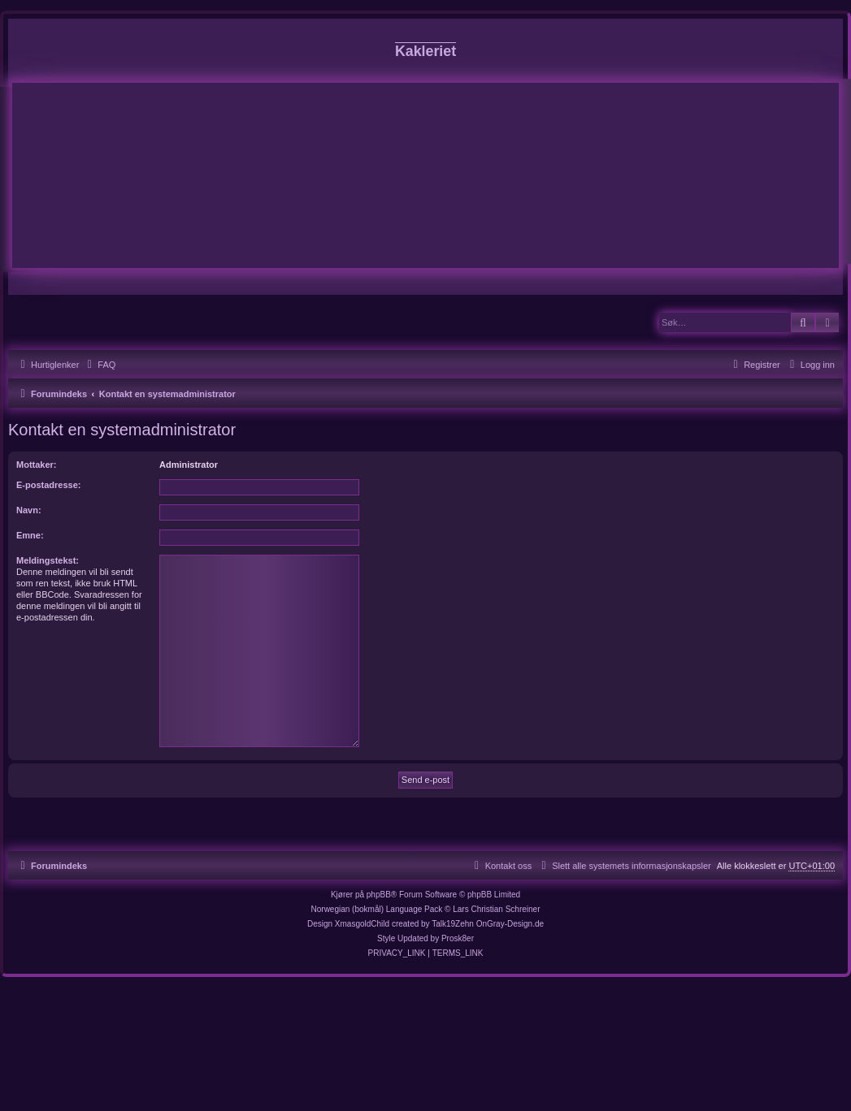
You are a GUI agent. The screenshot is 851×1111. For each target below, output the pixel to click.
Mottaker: (36, 464)
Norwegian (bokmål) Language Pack (377, 909)
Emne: (30, 535)
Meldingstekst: (47, 560)
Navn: (28, 510)
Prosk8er (457, 938)
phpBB (379, 894)
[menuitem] (99, 364)
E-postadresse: (48, 485)
